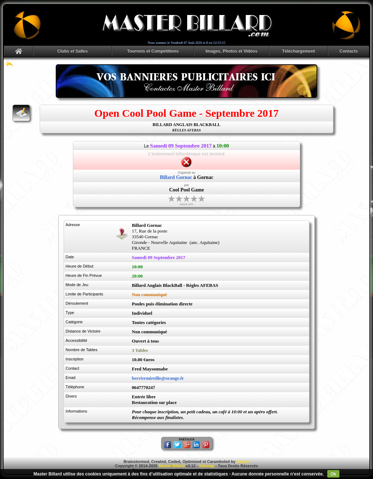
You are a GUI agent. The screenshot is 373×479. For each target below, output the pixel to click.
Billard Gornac (176, 177)
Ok (333, 473)
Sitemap (206, 466)
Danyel (243, 461)
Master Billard (172, 466)
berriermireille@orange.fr (158, 378)
